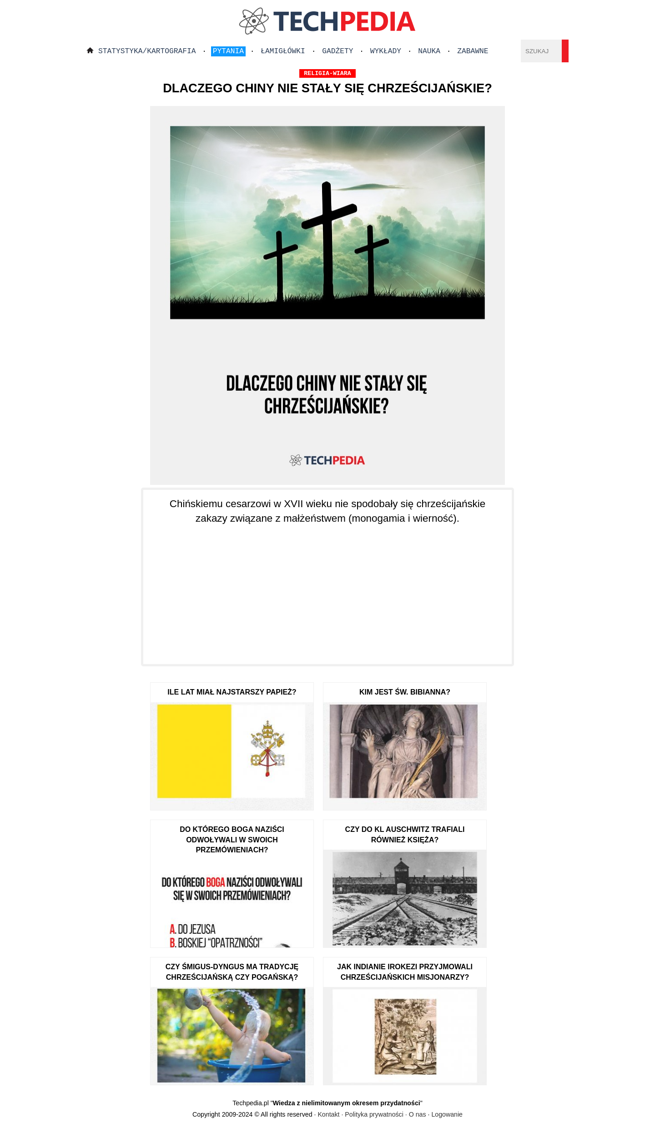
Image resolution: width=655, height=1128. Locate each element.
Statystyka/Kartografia (147, 51)
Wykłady (385, 51)
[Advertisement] (327, 588)
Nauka (429, 51)
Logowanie (447, 1114)
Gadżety (337, 51)
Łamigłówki (283, 51)
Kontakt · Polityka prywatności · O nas (371, 1114)
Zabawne (472, 51)
